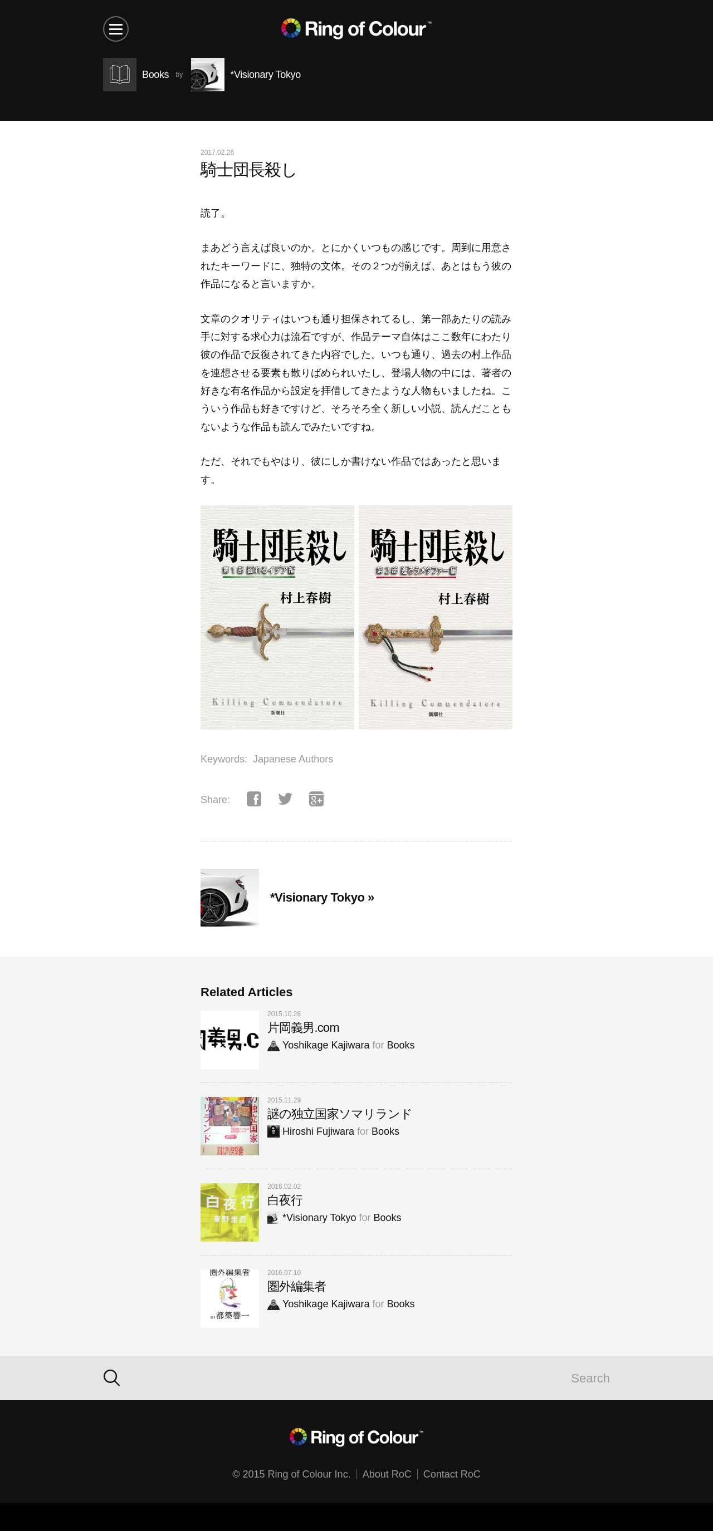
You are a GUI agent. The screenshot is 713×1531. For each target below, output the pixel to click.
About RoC (387, 1474)
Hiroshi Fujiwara (310, 1131)
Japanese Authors (293, 759)
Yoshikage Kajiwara (318, 1045)
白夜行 (284, 1200)
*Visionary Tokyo (311, 1217)
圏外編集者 (296, 1286)
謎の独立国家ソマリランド (339, 1114)
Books (400, 1045)
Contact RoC (452, 1474)
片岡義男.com (303, 1028)
